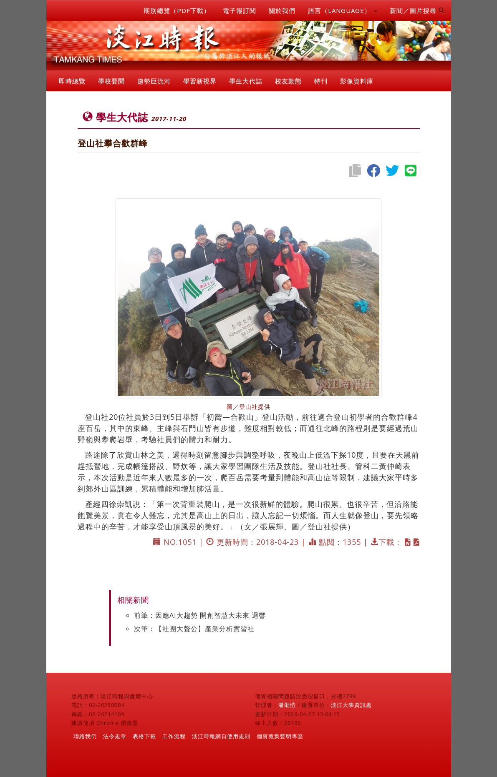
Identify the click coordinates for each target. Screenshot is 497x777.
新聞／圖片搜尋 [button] (417, 10)
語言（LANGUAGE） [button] (342, 10)
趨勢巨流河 (154, 81)
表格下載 (144, 736)
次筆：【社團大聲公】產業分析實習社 (194, 628)
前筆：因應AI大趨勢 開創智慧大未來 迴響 (200, 615)
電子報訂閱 (239, 10)
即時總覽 (72, 81)
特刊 (321, 81)
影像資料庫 (356, 81)
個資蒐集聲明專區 (280, 736)
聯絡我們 (85, 736)
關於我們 (282, 10)
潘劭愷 (287, 705)
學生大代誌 (245, 81)
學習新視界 (200, 81)
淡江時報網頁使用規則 (221, 736)
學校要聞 (111, 81)
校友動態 (288, 81)
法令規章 (114, 736)
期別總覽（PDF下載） (177, 10)
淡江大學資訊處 (351, 705)
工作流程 (174, 736)
